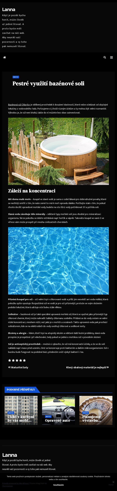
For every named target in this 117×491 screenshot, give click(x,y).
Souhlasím (58, 485)
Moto (15, 77)
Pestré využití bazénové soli (48, 83)
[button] (105, 58)
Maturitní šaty (18, 367)
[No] (113, 482)
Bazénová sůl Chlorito (19, 105)
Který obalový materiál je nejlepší (87, 367)
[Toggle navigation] (111, 57)
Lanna (8, 9)
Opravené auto (57, 420)
